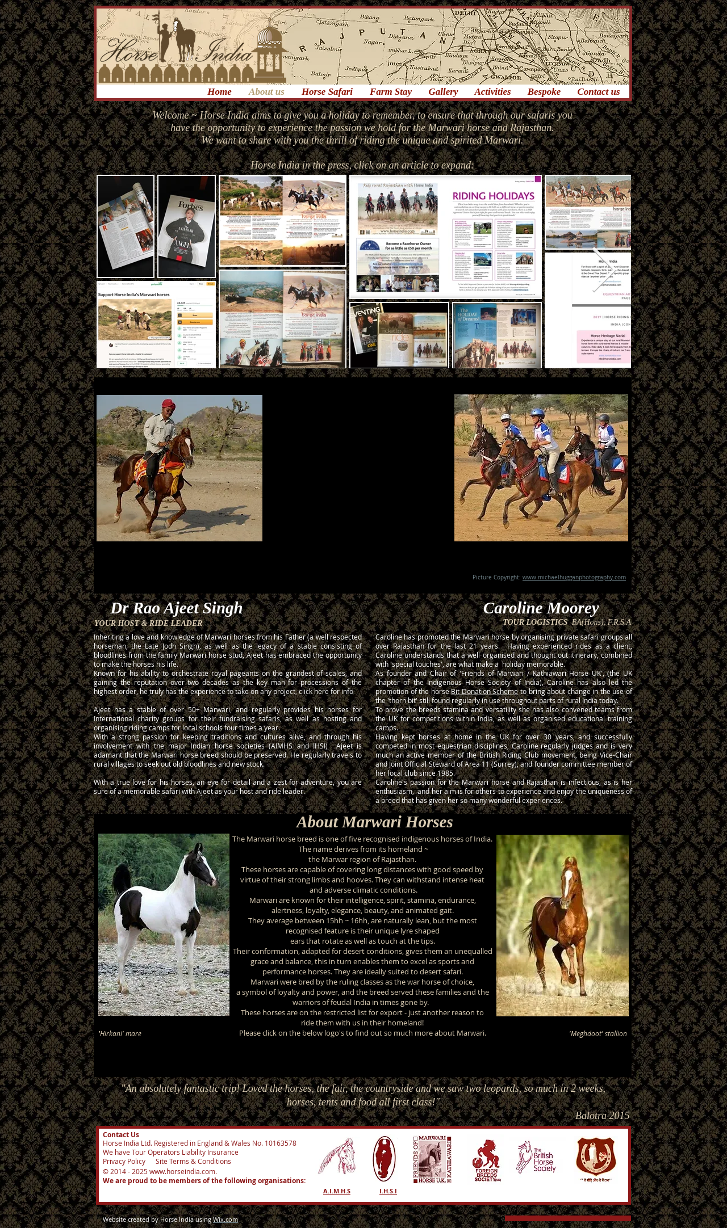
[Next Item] (604, 271)
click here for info (326, 691)
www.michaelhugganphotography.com (574, 577)
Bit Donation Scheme (484, 691)
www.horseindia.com (182, 1171)
